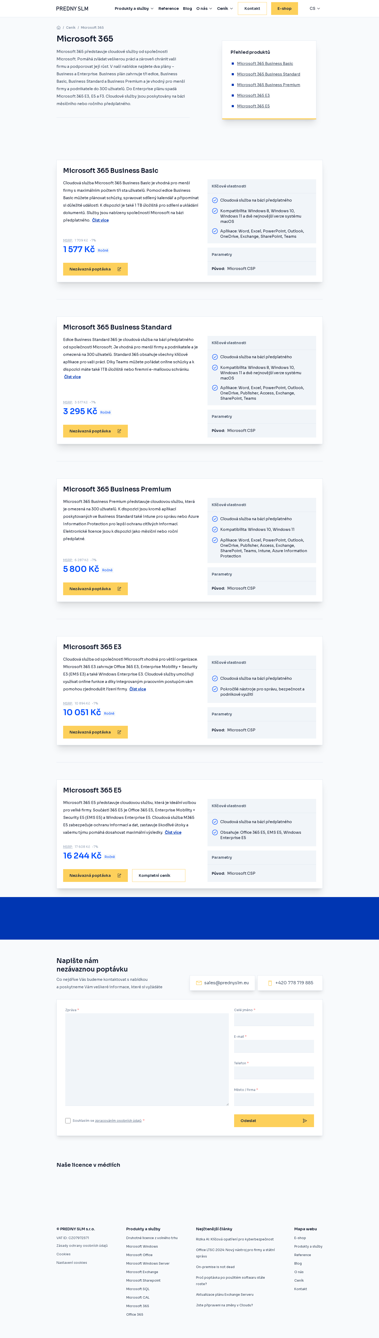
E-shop (300, 1238)
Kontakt (300, 1289)
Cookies (63, 1254)
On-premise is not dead (215, 1267)
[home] (58, 28)
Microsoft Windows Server (148, 1263)
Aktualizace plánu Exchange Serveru (225, 1295)
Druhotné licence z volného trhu (152, 1238)
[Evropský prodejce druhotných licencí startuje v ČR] (122, 1181)
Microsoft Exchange (142, 1272)
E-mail (239, 1037)
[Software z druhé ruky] (266, 1181)
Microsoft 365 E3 (253, 95)
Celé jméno (243, 1010)
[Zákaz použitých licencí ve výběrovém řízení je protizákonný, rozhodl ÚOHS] (154, 1197)
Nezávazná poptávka (95, 269)
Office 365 (134, 1314)
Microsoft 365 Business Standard (268, 74)
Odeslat (274, 1120)
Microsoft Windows (142, 1246)
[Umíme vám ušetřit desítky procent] (158, 1181)
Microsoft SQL (137, 1289)
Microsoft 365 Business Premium (268, 84)
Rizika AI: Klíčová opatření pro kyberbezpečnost (235, 1239)
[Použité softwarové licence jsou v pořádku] (205, 1197)
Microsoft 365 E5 (253, 106)
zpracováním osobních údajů (118, 1121)
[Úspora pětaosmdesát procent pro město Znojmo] (195, 1181)
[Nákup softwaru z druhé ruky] (61, 1181)
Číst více (100, 220)
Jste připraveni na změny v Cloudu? (224, 1305)
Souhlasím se (109, 1121)
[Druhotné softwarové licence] (225, 1181)
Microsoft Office (139, 1255)
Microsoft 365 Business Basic (265, 63)
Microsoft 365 (92, 28)
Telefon (240, 1063)
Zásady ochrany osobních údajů (82, 1246)
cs (312, 8)
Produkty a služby (308, 1246)
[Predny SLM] (72, 8)
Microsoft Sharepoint (143, 1280)
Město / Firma (244, 1090)
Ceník (71, 28)
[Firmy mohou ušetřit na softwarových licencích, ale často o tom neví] (246, 1197)
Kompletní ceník (154, 875)
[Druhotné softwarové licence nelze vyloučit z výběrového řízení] (90, 1197)
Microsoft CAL (137, 1297)
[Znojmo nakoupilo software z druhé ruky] (88, 1181)
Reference (302, 1255)
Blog (298, 1263)
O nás (299, 1272)
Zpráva (70, 1010)
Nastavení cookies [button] (71, 1263)
